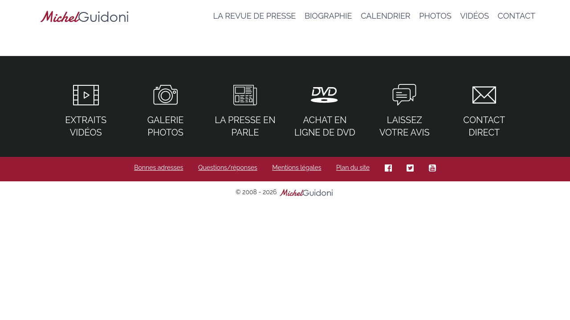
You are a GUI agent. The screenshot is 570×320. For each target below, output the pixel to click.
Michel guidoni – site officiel (84, 18)
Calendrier (386, 15)
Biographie (328, 15)
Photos (435, 15)
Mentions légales (296, 167)
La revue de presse (254, 15)
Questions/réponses (227, 167)
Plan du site (353, 167)
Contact (516, 15)
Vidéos (474, 15)
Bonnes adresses (158, 167)
